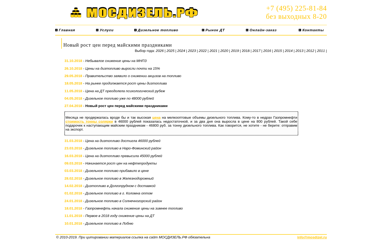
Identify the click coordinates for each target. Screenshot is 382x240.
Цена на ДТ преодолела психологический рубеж (125, 91)
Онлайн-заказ (261, 30)
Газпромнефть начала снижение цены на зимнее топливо (134, 208)
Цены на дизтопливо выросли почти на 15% (122, 68)
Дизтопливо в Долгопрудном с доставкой (120, 186)
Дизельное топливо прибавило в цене (117, 171)
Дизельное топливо (156, 30)
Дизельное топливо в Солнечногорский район (123, 201)
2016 (267, 51)
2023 (192, 51)
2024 (181, 51)
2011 (321, 51)
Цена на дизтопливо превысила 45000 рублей (123, 156)
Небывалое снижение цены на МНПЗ (116, 61)
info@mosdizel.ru (312, 237)
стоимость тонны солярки (89, 121)
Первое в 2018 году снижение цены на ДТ (120, 216)
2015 (278, 51)
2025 (171, 51)
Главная (65, 30)
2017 (257, 51)
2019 (235, 51)
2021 (214, 51)
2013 (299, 51)
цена (156, 117)
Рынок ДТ (213, 30)
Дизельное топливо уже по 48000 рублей (119, 98)
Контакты (311, 30)
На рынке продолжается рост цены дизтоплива (126, 83)
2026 (160, 51)
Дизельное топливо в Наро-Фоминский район (123, 148)
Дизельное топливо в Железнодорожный (119, 178)
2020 (224, 51)
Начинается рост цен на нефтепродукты (121, 163)
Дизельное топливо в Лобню (109, 223)
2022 (203, 51)
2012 (310, 51)
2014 (289, 51)
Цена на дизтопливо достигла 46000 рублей (122, 141)
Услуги (105, 30)
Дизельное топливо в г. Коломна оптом (119, 193)
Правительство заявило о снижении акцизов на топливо (133, 76)
